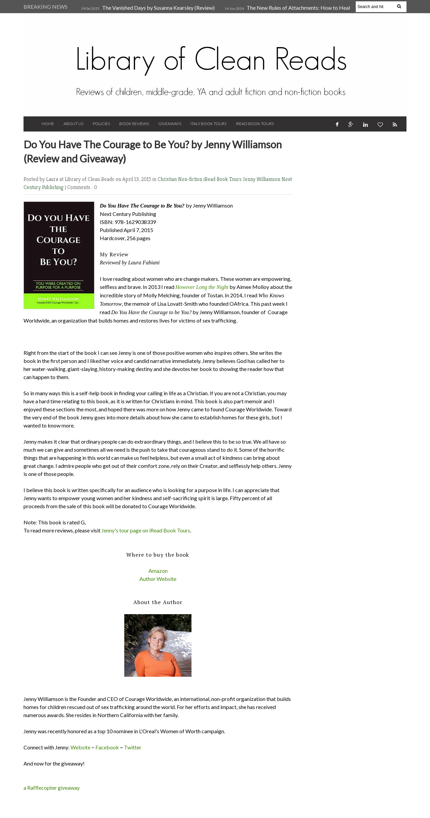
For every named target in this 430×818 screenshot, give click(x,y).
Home (48, 123)
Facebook (107, 747)
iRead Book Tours (255, 123)
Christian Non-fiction (181, 179)
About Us (73, 123)
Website (80, 747)
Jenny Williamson (262, 179)
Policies (101, 123)
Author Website (157, 578)
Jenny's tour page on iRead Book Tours (145, 530)
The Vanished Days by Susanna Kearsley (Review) (158, 7)
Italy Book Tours (208, 123)
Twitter (132, 747)
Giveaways (169, 123)
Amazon (158, 570)
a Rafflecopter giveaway (52, 787)
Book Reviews (134, 123)
